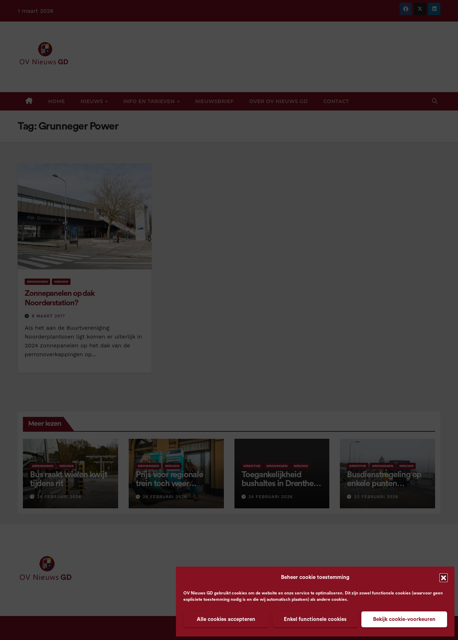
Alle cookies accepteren (226, 619)
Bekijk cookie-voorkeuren (404, 619)
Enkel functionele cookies (315, 619)
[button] (443, 577)
